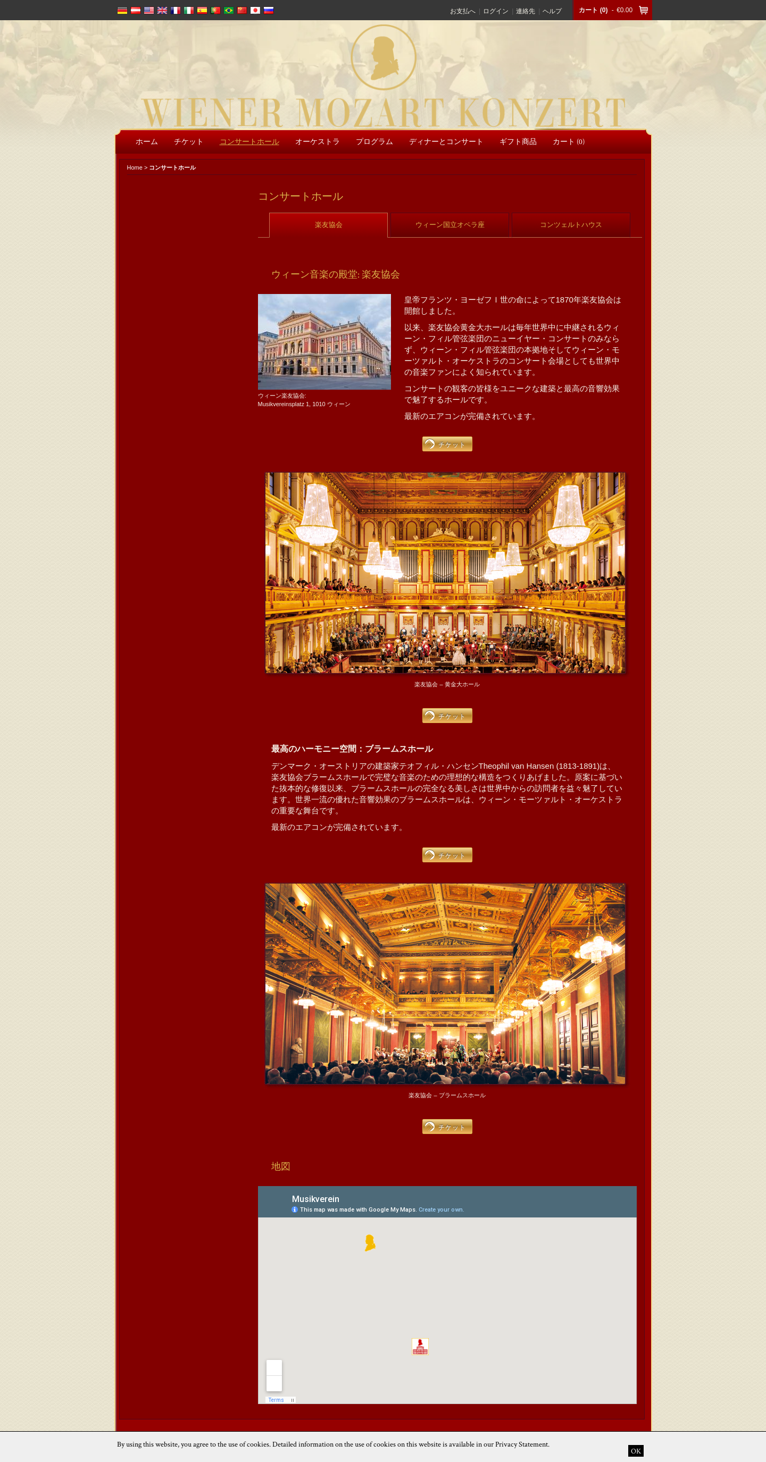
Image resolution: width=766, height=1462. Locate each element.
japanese (255, 10)
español (202, 10)
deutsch (122, 10)
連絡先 (525, 11)
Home (135, 167)
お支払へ (463, 11)
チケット (452, 445)
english (149, 10)
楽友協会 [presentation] (329, 224)
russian (268, 10)
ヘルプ (552, 11)
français (175, 10)
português (215, 10)
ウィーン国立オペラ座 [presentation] (450, 224)
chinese (242, 10)
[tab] (328, 225)
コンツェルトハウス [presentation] (571, 224)
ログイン (496, 11)
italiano (189, 10)
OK (636, 1451)
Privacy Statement (521, 1444)
